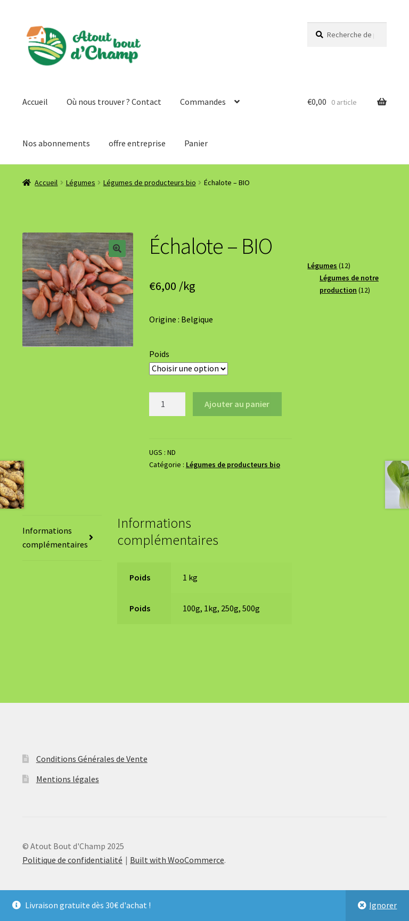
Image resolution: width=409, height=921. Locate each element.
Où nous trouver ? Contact (114, 101)
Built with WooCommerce (177, 859)
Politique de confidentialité (72, 859)
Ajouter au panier (236, 404)
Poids (159, 354)
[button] (117, 248)
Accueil (35, 101)
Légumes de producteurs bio (149, 182)
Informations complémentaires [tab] (55, 537)
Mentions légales (67, 779)
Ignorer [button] (383, 905)
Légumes (80, 182)
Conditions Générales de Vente (92, 758)
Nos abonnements (56, 143)
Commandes (203, 101)
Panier (196, 143)
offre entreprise (137, 143)
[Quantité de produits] (167, 404)
